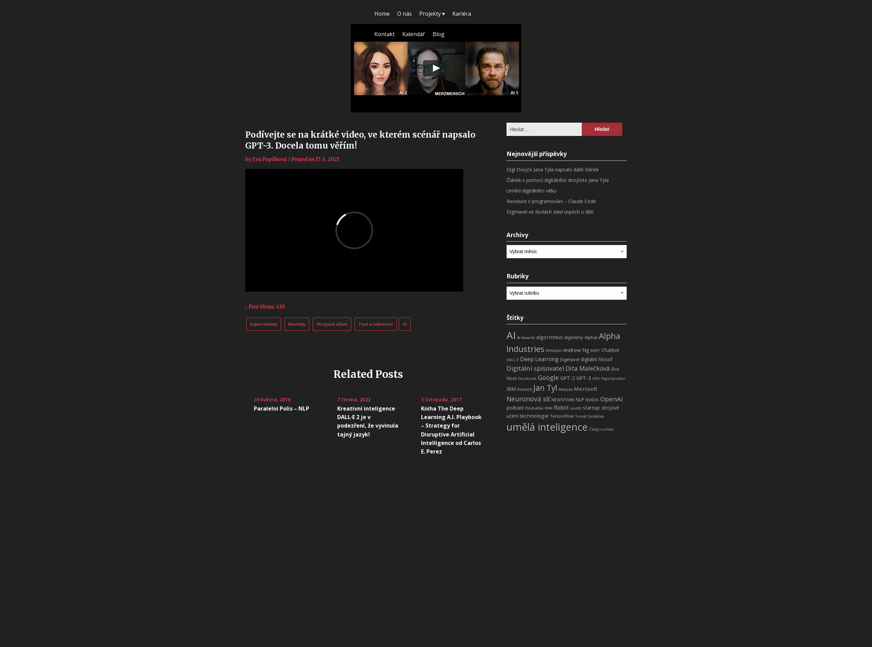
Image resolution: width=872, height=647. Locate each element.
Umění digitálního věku (531, 190)
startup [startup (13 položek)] (591, 407)
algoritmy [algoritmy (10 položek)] (573, 337)
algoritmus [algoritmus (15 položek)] (549, 337)
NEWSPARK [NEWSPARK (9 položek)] (562, 400)
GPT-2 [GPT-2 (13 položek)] (567, 377)
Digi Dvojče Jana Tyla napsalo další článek (553, 169)
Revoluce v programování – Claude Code (551, 201)
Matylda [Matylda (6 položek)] (566, 389)
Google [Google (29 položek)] (548, 377)
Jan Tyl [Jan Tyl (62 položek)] (545, 388)
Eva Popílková (269, 159)
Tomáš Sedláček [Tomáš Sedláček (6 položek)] (589, 416)
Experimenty (263, 324)
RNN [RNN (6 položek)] (548, 408)
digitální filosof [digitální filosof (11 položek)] (596, 359)
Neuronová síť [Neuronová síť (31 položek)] (528, 399)
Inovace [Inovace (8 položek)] (524, 389)
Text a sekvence (375, 324)
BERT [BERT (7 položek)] (595, 350)
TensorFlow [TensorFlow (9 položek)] (562, 416)
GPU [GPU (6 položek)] (596, 378)
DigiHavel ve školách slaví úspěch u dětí (550, 212)
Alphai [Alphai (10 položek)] (591, 337)
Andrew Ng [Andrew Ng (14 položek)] (576, 349)
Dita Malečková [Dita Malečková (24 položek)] (587, 368)
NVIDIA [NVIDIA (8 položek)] (592, 400)
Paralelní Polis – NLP (281, 408)
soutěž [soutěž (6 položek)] (575, 408)
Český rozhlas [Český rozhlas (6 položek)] (601, 429)
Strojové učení (331, 324)
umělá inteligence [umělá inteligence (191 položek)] (547, 427)
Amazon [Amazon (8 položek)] (554, 350)
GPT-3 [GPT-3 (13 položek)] (583, 377)
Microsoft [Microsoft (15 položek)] (585, 388)
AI (405, 324)
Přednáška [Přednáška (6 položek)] (534, 408)
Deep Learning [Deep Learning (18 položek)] (539, 359)
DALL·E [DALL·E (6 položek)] (513, 359)
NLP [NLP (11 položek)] (580, 399)
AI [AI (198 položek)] (511, 335)
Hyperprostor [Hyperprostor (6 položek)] (613, 378)
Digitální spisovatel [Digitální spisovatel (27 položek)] (535, 368)
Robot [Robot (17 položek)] (561, 407)
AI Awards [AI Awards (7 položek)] (526, 337)
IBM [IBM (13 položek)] (511, 388)
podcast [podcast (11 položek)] (515, 407)
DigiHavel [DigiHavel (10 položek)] (569, 359)
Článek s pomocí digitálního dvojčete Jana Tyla (558, 180)
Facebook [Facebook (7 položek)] (527, 378)
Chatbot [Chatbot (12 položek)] (610, 350)
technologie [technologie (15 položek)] (534, 415)
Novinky (297, 324)
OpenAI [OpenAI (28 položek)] (611, 399)
